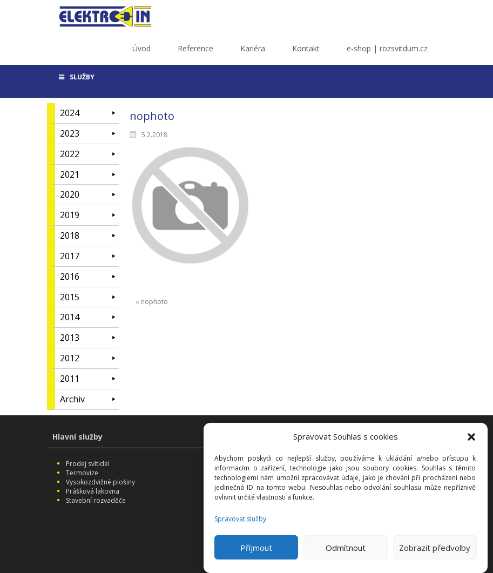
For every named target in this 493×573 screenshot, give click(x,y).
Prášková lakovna (92, 491)
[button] (471, 440)
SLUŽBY (76, 77)
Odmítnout (346, 551)
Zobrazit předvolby (434, 551)
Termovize (82, 472)
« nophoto (152, 301)
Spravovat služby (240, 522)
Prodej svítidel (88, 463)
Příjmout (256, 551)
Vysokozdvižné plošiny (100, 482)
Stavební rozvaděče (96, 500)
